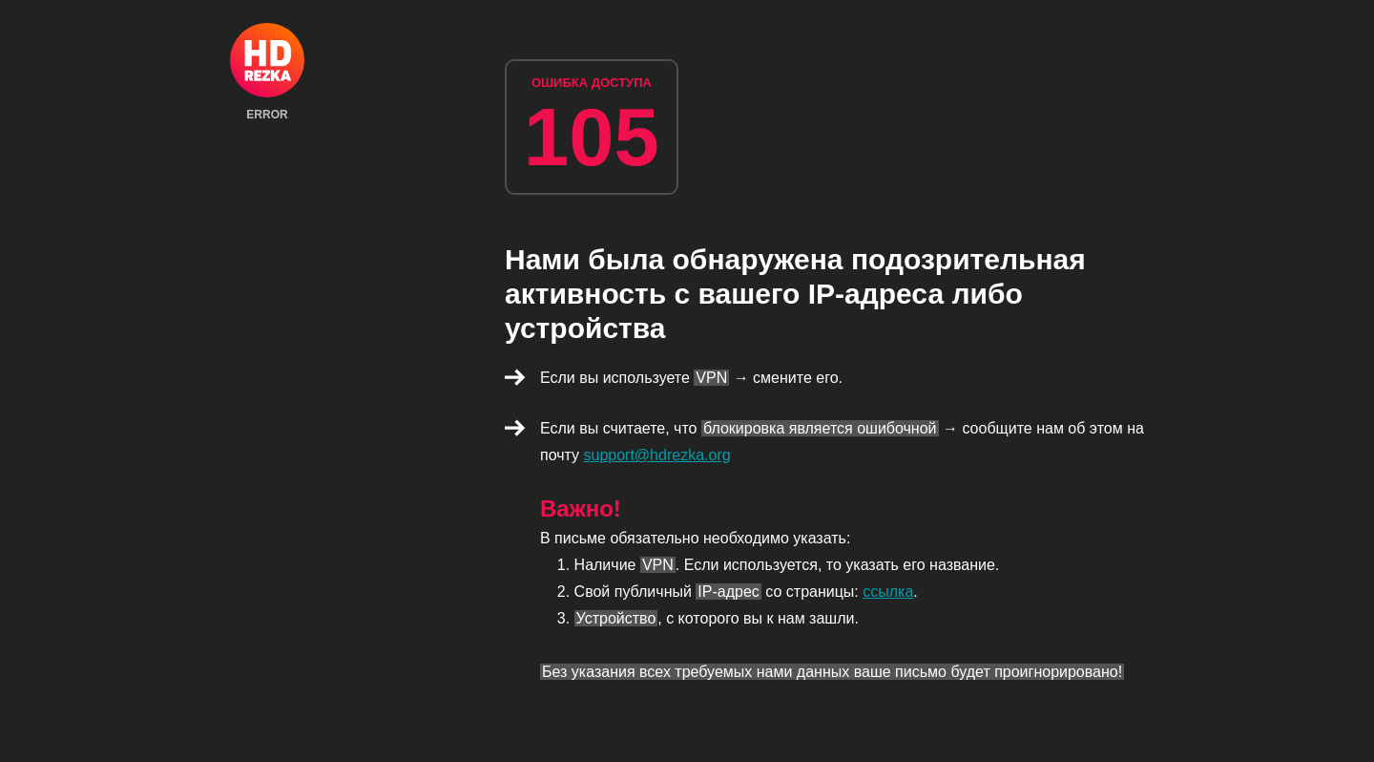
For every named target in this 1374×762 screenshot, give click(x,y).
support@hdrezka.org (657, 455)
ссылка (888, 591)
